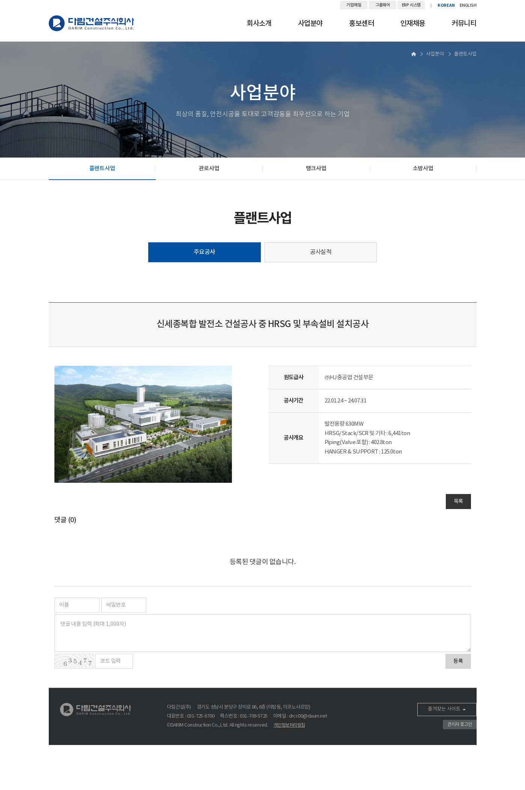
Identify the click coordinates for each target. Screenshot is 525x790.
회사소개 (259, 24)
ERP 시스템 (411, 5)
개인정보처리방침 (289, 725)
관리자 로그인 (459, 724)
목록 (458, 502)
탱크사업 (316, 168)
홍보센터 (361, 24)
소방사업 (423, 168)
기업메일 (353, 5)
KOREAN (446, 5)
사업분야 (310, 24)
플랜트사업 (102, 168)
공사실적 (321, 252)
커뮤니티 (463, 24)
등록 (458, 661)
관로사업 (209, 168)
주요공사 (204, 252)
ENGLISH (468, 5)
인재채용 (412, 24)
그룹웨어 (382, 5)
